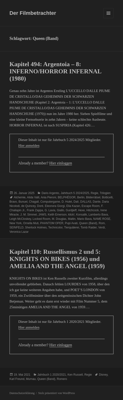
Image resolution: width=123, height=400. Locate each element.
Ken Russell (75, 374)
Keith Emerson (57, 214)
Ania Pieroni (48, 197)
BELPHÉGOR (67, 197)
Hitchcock (92, 210)
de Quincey (28, 206)
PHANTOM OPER (51, 223)
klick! (71, 214)
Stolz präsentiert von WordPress (56, 393)
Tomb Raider (89, 227)
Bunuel (23, 201)
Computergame (50, 201)
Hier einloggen (60, 163)
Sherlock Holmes (36, 227)
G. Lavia (50, 210)
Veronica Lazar (19, 231)
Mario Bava (84, 219)
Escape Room (90, 206)
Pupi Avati (71, 223)
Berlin (81, 197)
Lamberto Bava (98, 214)
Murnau (31, 379)
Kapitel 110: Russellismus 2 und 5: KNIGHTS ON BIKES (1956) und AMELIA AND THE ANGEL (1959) (57, 259)
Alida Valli (33, 197)
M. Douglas (59, 219)
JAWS (42, 214)
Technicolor (55, 227)
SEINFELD (17, 227)
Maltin (72, 219)
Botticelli (107, 197)
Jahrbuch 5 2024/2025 (75, 193)
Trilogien (105, 193)
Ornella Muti (31, 223)
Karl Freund (17, 379)
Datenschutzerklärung (22, 393)
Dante (96, 201)
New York (16, 223)
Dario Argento (50, 193)
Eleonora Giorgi (55, 206)
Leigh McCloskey (20, 219)
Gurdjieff (71, 210)
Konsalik (81, 214)
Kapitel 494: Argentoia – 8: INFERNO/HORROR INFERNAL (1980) (55, 71)
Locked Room (41, 219)
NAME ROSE (101, 219)
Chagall (34, 201)
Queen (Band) (88, 223)
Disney (103, 374)
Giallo (60, 210)
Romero (62, 379)
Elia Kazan (73, 206)
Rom (102, 223)
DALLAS (85, 201)
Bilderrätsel (93, 197)
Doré (40, 206)
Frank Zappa (35, 210)
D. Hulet (67, 201)
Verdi (101, 227)
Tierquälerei (71, 227)
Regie (94, 193)
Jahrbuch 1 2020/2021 (51, 374)
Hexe (81, 210)
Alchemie (20, 197)
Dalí (76, 201)
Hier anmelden (29, 145)
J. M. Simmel (28, 214)
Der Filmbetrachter (33, 13)
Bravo (13, 201)
